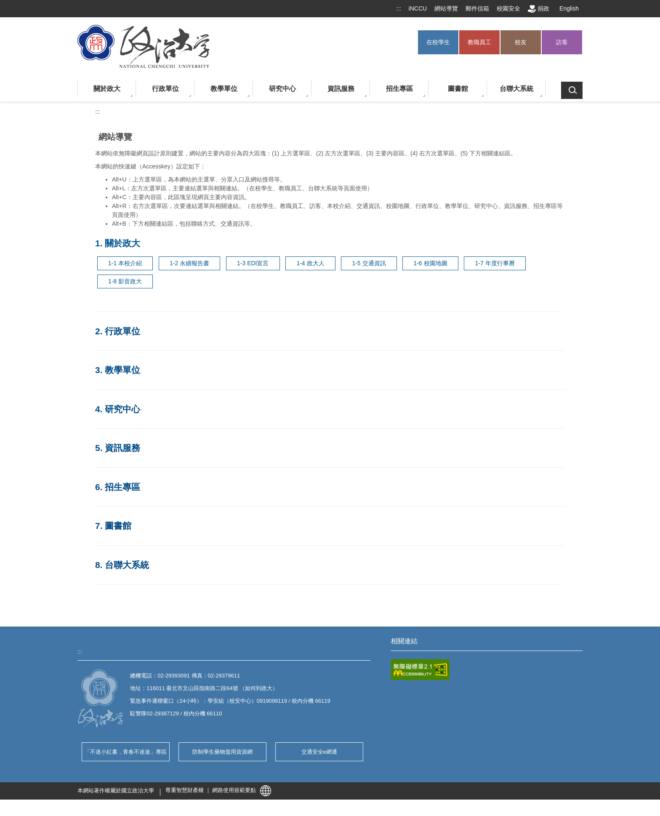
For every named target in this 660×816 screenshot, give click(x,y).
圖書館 (458, 88)
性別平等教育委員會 (415, 742)
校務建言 (401, 729)
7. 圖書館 (113, 526)
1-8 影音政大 (125, 281)
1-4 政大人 (310, 263)
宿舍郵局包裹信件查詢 (515, 729)
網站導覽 (446, 8)
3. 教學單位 (117, 370)
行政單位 (165, 88)
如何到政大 (258, 688)
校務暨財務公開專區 (513, 702)
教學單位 (223, 88)
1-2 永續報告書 (189, 263)
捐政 (538, 9)
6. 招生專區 (117, 487)
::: (398, 8)
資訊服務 (340, 88)
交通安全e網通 (319, 752)
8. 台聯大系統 (122, 565)
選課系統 (401, 716)
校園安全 (508, 8)
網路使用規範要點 (234, 806)
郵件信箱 (477, 8)
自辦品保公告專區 (412, 689)
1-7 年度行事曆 (494, 263)
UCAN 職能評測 (507, 663)
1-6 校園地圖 (430, 263)
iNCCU (418, 8)
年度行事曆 (502, 742)
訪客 (562, 42)
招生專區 (399, 88)
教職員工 (479, 42)
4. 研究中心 (117, 409)
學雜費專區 (404, 755)
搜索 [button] (572, 90)
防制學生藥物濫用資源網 (222, 752)
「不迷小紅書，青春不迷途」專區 (126, 752)
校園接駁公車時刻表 (415, 702)
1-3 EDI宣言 (253, 263)
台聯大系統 (516, 88)
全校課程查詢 (504, 716)
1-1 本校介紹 (125, 263)
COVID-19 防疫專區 (415, 663)
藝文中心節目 (504, 689)
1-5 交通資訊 (369, 263)
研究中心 (282, 88)
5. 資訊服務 (117, 448)
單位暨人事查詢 (507, 676)
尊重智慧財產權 (184, 806)
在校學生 (438, 42)
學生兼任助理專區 (510, 755)
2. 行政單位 (117, 331)
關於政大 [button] (106, 88)
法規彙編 (401, 676)
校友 (521, 42)
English (569, 8)
